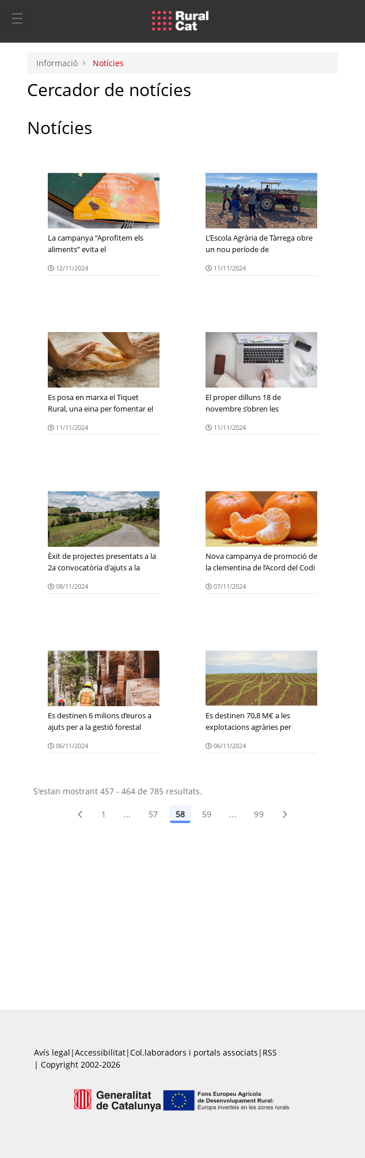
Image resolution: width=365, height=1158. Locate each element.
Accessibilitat (100, 1052)
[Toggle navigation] (17, 17)
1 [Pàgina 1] (103, 814)
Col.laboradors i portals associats (194, 1052)
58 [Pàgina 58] (180, 814)
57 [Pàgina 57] (153, 814)
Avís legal (52, 1052)
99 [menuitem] (259, 814)
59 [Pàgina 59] (207, 814)
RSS (270, 1052)
